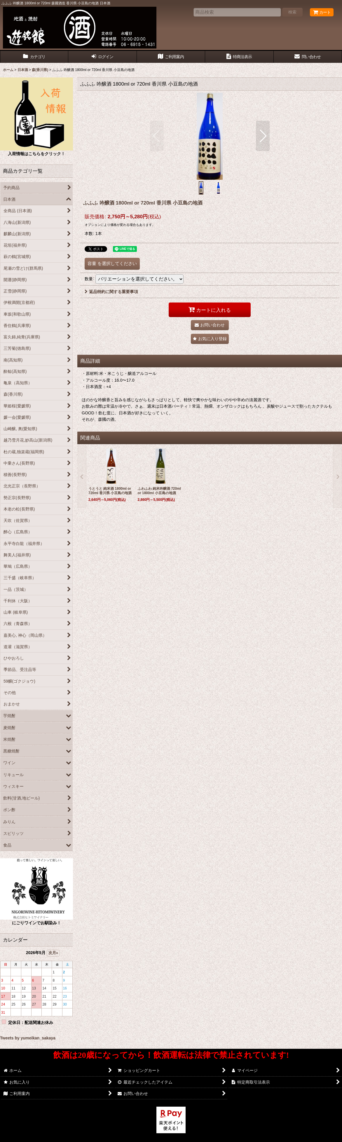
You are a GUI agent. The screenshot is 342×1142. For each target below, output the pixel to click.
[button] (157, 136)
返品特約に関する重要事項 (111, 291)
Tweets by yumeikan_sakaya (27, 1038)
